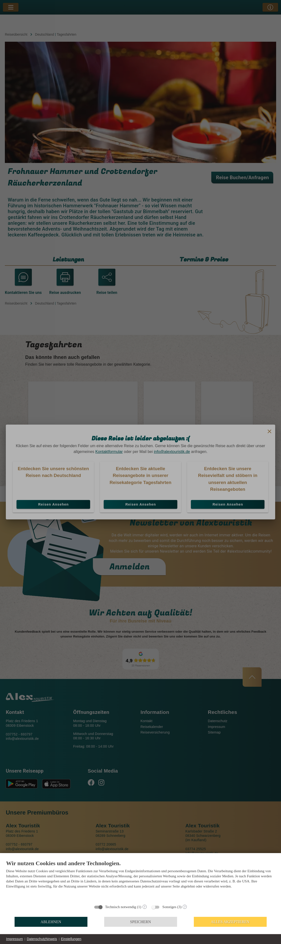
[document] (140, 880)
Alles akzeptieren (230, 922)
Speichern (140, 922)
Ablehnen (51, 922)
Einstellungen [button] (71, 939)
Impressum (14, 939)
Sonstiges (169, 907)
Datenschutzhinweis (42, 939)
